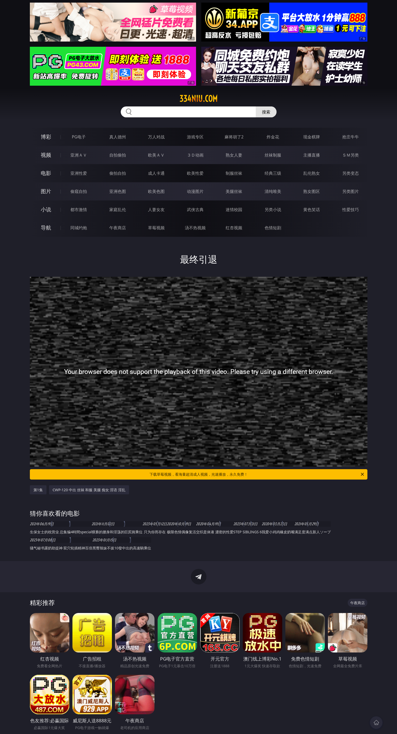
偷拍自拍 (117, 173)
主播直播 (311, 155)
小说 (46, 209)
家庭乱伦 (117, 209)
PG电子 (79, 137)
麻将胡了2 (234, 137)
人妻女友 (156, 209)
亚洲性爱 (78, 173)
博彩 (46, 136)
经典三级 (273, 173)
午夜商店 (117, 228)
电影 (46, 173)
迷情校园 (234, 209)
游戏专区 (195, 137)
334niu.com (198, 98)
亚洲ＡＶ (78, 155)
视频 (46, 154)
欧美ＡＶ (156, 155)
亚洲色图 (117, 191)
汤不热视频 (195, 228)
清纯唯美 (273, 191)
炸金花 (273, 137)
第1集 (38, 489)
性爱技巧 (350, 209)
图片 (46, 191)
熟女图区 (311, 191)
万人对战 (156, 137)
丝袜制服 (273, 155)
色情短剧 (273, 228)
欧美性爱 (195, 173)
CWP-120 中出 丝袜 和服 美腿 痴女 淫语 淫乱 (89, 489)
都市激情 (78, 209)
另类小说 (273, 209)
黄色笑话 (311, 209)
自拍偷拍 (117, 155)
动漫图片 (195, 191)
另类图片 (350, 191)
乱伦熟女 (311, 173)
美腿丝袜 (234, 191)
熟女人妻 (234, 155)
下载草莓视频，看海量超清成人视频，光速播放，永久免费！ (257, 474)
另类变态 (350, 173)
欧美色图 (156, 191)
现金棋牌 (311, 137)
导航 (46, 227)
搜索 (266, 112)
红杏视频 (234, 228)
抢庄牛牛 (350, 137)
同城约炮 (78, 228)
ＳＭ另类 (350, 155)
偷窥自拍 (78, 191)
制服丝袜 (234, 173)
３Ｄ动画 (195, 155)
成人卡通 (156, 173)
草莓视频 (156, 228)
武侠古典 (195, 209)
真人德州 (117, 137)
